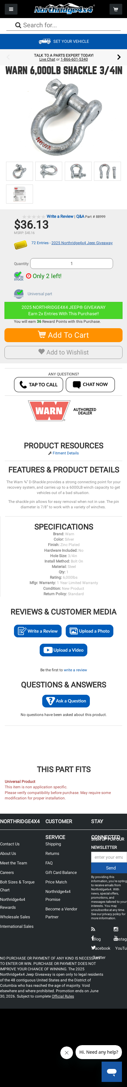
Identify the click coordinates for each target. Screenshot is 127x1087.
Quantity (21, 264)
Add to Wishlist (63, 352)
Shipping (53, 844)
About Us (8, 853)
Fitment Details (66, 453)
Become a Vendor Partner (61, 913)
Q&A (80, 216)
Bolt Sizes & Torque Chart (17, 886)
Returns (52, 853)
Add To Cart (63, 335)
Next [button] (119, 57)
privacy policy (111, 914)
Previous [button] (8, 57)
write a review (75, 670)
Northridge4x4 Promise (57, 895)
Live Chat (47, 59)
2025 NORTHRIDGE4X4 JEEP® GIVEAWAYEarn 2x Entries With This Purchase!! (63, 310)
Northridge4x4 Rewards (12, 903)
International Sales (17, 926)
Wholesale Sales (15, 917)
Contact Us (10, 844)
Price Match (56, 882)
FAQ (49, 863)
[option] (63, 57)
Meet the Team (13, 863)
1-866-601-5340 (74, 59)
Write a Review (60, 216)
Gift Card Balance (61, 872)
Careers (7, 872)
